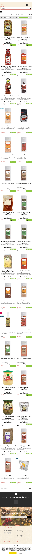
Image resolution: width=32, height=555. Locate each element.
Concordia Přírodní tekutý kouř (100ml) (8, 329)
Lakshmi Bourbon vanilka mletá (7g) (8, 299)
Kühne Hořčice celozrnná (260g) (8, 416)
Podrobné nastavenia (20, 553)
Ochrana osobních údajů (20, 536)
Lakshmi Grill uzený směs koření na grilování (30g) (8, 475)
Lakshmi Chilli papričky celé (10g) (24, 329)
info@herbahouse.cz (9, 530)
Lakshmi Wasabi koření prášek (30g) (24, 37)
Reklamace (18, 534)
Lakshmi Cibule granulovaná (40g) (8, 154)
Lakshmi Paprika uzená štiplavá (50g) (24, 270)
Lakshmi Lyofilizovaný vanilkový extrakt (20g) (24, 300)
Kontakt (18, 529)
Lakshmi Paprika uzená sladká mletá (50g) (24, 66)
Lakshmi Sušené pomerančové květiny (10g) (24, 446)
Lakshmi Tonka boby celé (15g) (24, 95)
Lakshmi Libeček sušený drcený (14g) (24, 241)
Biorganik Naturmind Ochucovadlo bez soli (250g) (8, 446)
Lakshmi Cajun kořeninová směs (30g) (24, 358)
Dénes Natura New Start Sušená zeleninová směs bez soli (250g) (8, 271)
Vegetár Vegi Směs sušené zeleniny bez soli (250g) (8, 38)
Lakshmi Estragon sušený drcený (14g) (8, 358)
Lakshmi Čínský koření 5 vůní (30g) (8, 183)
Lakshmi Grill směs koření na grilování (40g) (24, 388)
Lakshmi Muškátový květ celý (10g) (24, 154)
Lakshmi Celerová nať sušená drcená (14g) (24, 213)
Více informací (28, 550)
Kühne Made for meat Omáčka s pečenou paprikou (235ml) (8, 67)
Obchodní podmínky (20, 530)
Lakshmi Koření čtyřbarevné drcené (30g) (24, 183)
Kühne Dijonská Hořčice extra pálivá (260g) (8, 388)
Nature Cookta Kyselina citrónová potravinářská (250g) (24, 475)
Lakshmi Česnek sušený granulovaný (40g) (8, 125)
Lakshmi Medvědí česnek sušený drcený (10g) (8, 242)
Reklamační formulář (20, 535)
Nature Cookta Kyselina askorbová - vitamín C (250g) (24, 417)
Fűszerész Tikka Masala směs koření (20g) (8, 213)
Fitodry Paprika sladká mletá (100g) (24, 124)
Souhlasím (12, 552)
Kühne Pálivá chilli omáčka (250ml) (8, 95)
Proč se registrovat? (20, 531)
